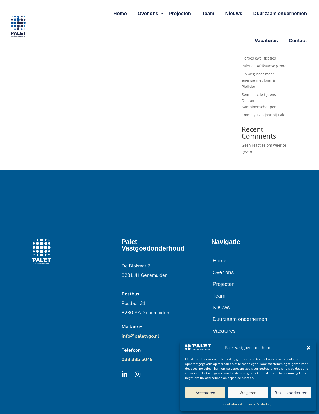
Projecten (224, 284)
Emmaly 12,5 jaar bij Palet (264, 114)
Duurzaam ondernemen (240, 319)
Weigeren (248, 392)
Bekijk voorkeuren (291, 392)
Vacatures (224, 331)
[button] (308, 347)
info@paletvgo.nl (140, 336)
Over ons (223, 272)
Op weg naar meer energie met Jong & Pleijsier (258, 80)
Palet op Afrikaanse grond (264, 65)
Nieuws (221, 307)
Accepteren (205, 392)
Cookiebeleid (232, 404)
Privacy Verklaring (258, 404)
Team (219, 296)
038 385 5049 (137, 359)
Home (219, 261)
